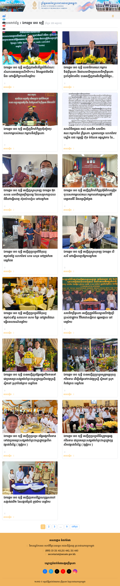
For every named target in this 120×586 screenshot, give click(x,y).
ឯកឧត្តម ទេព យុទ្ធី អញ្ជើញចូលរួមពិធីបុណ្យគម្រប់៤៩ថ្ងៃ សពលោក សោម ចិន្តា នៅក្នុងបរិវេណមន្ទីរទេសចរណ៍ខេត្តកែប (29, 317)
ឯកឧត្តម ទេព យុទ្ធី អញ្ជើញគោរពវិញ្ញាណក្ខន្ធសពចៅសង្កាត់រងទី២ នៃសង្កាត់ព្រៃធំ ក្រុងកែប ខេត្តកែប (29, 500)
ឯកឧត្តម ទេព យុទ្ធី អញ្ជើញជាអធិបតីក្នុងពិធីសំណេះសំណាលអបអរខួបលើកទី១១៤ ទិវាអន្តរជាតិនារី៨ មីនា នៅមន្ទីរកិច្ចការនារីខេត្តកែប (29, 72)
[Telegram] (3, 19)
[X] (69, 571)
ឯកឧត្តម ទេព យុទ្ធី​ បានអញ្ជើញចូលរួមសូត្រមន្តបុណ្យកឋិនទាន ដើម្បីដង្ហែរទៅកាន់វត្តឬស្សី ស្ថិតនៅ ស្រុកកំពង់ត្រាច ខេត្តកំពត (90, 379)
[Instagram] (3, 32)
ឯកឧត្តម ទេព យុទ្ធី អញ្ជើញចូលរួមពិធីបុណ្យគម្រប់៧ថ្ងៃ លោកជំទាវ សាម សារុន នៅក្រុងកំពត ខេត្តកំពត (28, 256)
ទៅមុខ (75, 527)
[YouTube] (3, 26)
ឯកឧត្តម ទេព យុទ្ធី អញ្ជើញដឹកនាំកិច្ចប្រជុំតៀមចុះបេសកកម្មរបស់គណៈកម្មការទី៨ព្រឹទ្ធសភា (28, 131)
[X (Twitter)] (3, 29)
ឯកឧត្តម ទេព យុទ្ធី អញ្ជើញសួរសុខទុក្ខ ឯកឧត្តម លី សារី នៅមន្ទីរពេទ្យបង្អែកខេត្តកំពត (89, 254)
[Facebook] (3, 16)
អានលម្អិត (9, 87)
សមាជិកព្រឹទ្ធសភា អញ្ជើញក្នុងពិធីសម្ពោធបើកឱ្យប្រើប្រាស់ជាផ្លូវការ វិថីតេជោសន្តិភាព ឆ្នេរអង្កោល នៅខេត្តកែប (89, 317)
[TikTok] (3, 23)
